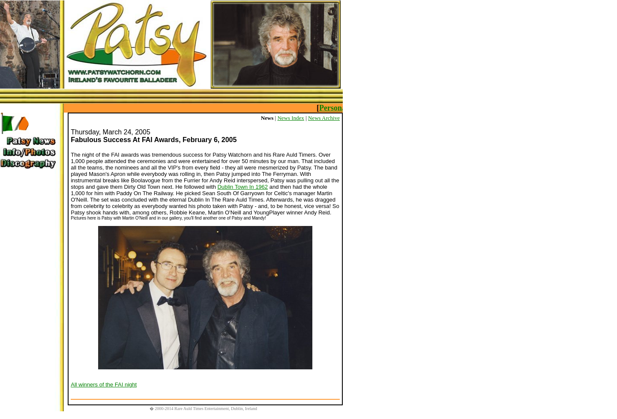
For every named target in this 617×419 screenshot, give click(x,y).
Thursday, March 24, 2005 (110, 132)
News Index (290, 118)
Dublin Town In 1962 (242, 187)
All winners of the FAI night (104, 384)
